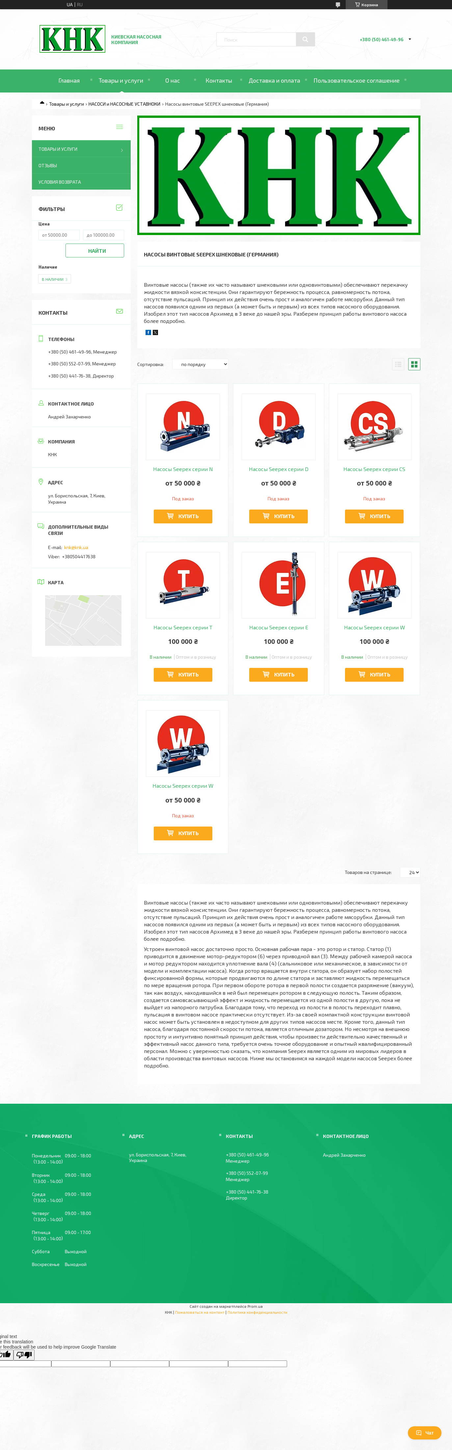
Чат (425, 1433)
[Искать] (305, 39)
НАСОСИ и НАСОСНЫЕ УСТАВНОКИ (124, 104)
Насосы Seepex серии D (278, 469)
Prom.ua (255, 1306)
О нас (172, 80)
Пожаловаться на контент (200, 1312)
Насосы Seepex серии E (278, 627)
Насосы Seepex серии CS (374, 469)
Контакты (218, 80)
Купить (188, 516)
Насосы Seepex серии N (183, 469)
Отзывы (48, 165)
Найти (97, 251)
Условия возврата (60, 182)
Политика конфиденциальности (257, 1312)
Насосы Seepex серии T (182, 627)
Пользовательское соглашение (356, 80)
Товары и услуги (121, 80)
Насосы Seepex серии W (374, 627)
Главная (69, 80)
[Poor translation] (24, 1355)
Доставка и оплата (274, 80)
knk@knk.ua (76, 547)
